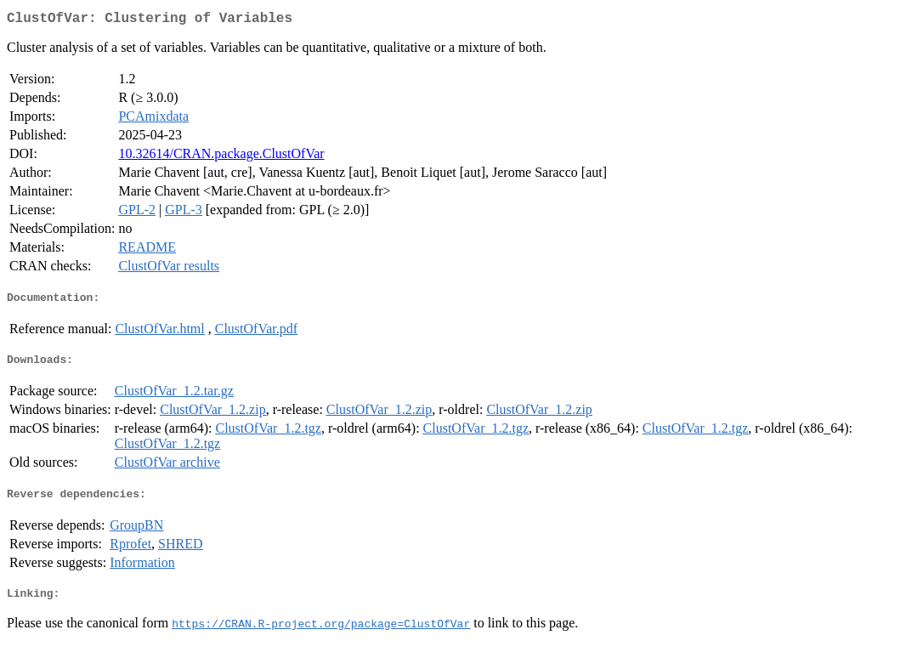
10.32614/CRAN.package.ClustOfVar (221, 157)
